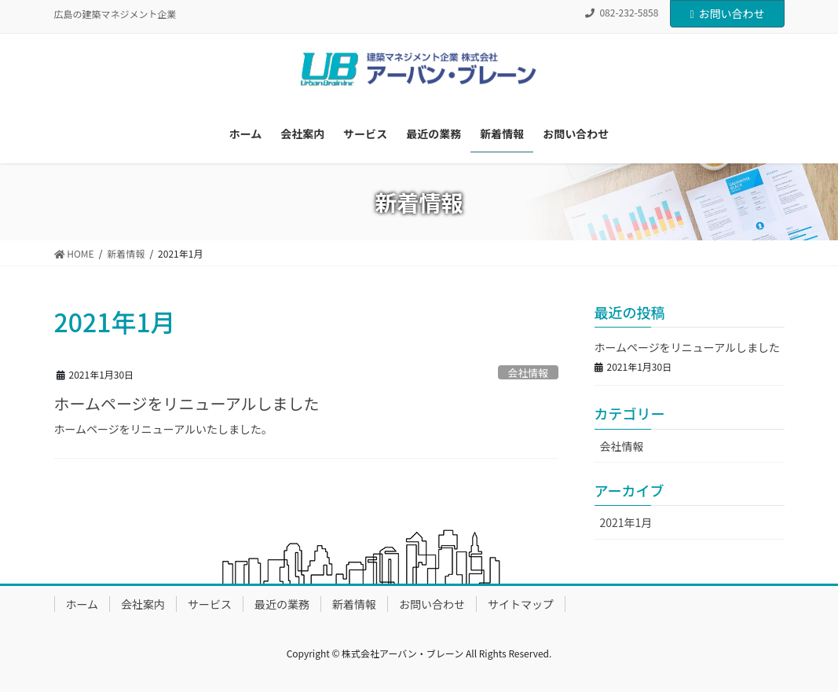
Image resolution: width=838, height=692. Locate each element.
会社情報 (528, 372)
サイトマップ (521, 604)
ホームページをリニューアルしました (187, 403)
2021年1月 (626, 522)
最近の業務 (281, 604)
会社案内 (143, 604)
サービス (210, 604)
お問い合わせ (727, 13)
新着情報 (354, 604)
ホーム (82, 604)
